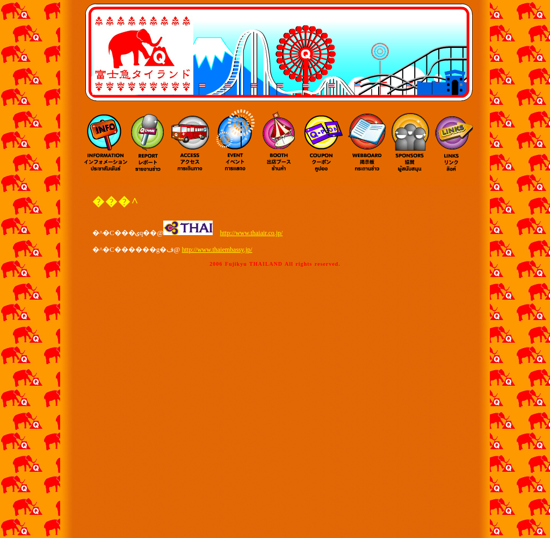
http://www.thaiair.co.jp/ (251, 233)
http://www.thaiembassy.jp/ (217, 249)
